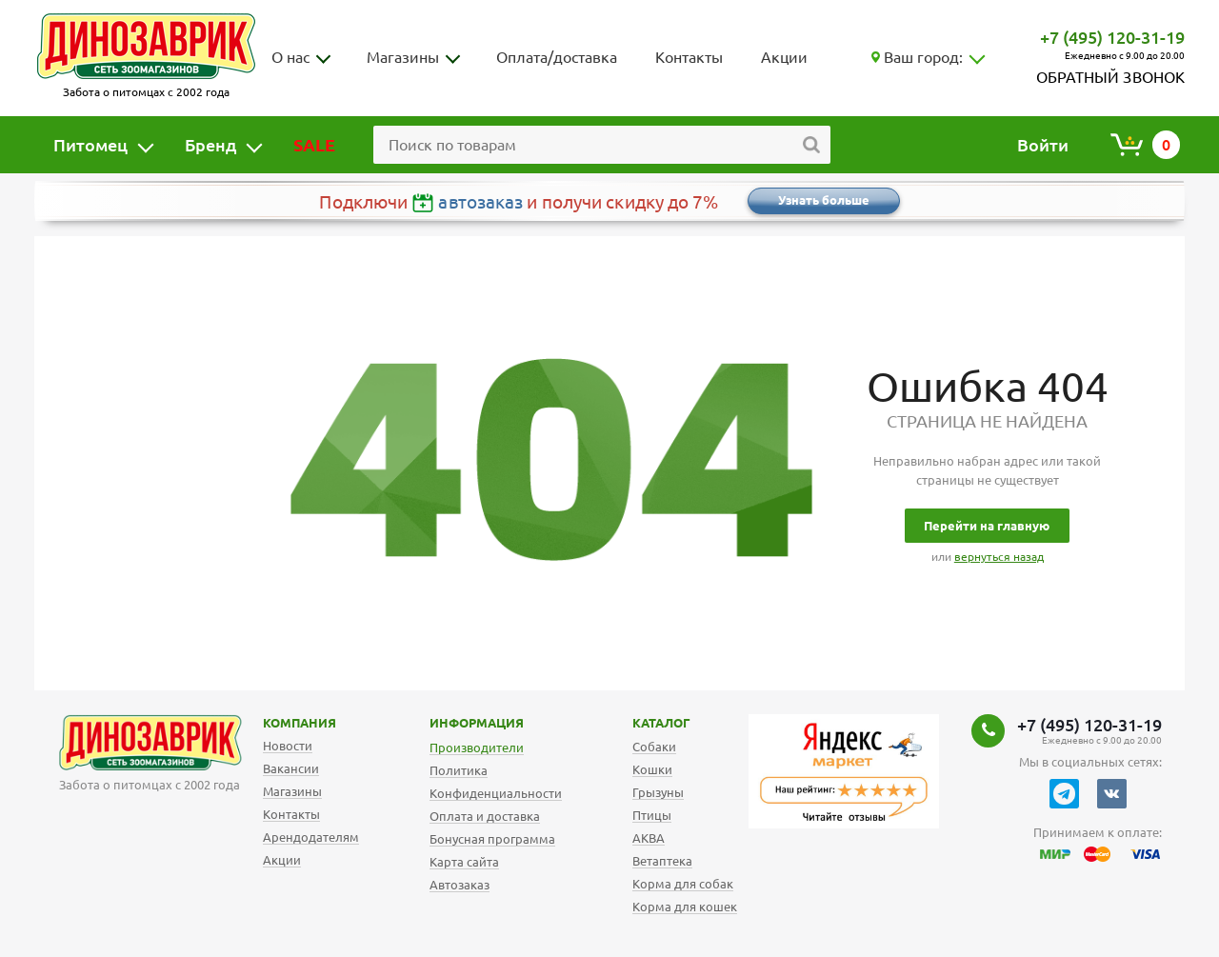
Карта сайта (464, 861)
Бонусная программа (492, 839)
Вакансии (291, 768)
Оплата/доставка (556, 57)
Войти (1043, 144)
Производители (477, 747)
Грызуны (658, 792)
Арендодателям (311, 837)
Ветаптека (662, 860)
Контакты (689, 57)
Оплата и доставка (485, 816)
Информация (448, 722)
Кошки (652, 769)
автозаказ (480, 201)
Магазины (403, 57)
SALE (314, 144)
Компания (275, 722)
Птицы (651, 815)
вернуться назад (999, 556)
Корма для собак (682, 883)
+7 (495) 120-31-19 (1112, 37)
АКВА (648, 838)
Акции (784, 57)
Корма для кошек (684, 906)
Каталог (646, 722)
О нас (290, 57)
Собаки (654, 746)
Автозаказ (460, 884)
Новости (287, 745)
